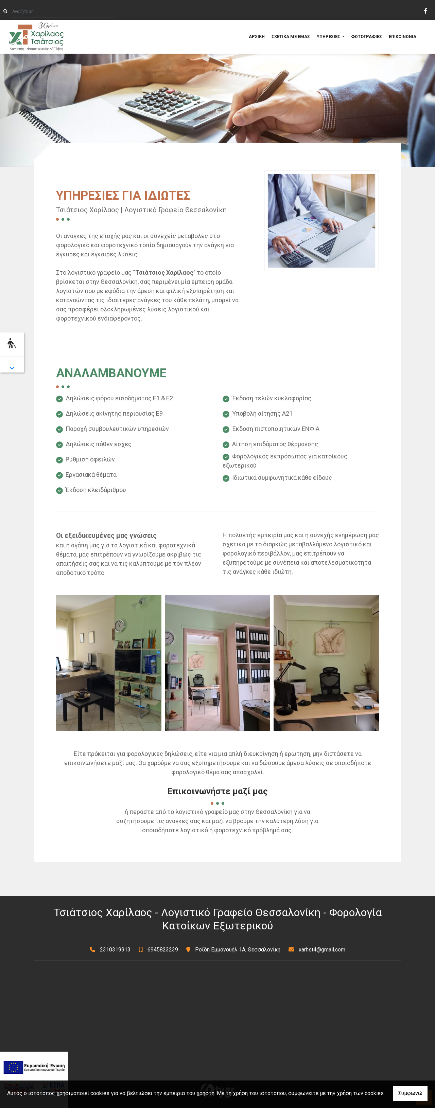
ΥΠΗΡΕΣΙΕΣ (329, 36)
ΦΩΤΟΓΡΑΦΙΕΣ (366, 36)
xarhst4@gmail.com (322, 949)
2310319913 (115, 949)
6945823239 (162, 949)
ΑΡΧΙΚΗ (257, 36)
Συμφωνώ (410, 1093)
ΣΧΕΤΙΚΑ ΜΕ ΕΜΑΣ (291, 36)
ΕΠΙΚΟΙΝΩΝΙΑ (402, 36)
